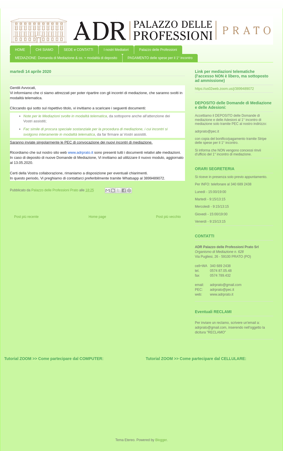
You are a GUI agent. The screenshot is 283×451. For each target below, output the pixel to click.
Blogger (161, 440)
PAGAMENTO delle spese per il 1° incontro (160, 58)
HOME (20, 50)
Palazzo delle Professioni (158, 50)
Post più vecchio (168, 217)
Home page (97, 217)
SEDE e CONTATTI (78, 50)
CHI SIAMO (44, 50)
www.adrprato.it (80, 152)
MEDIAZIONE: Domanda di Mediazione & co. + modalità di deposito (66, 58)
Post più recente (26, 217)
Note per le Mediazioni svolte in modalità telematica (65, 116)
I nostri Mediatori (116, 50)
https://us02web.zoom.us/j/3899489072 (224, 89)
